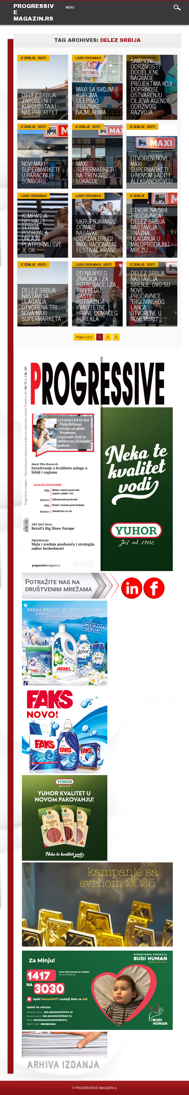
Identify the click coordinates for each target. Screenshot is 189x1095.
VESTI (42, 58)
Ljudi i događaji (88, 58)
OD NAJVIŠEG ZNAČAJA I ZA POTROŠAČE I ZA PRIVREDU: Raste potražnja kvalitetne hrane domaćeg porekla (97, 295)
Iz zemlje (28, 58)
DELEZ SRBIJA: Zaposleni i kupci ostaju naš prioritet (40, 103)
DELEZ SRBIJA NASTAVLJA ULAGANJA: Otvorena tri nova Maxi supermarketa (41, 304)
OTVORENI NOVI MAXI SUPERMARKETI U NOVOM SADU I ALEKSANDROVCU (151, 169)
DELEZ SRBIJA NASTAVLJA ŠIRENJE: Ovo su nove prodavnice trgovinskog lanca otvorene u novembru (150, 295)
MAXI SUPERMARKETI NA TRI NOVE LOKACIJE (95, 172)
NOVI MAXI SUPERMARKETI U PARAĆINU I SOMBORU (40, 172)
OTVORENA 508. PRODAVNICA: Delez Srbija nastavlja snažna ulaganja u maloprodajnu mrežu (150, 230)
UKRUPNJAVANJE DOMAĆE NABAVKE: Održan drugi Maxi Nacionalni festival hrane (96, 236)
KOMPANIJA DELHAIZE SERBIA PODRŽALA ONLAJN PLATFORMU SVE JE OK (42, 233)
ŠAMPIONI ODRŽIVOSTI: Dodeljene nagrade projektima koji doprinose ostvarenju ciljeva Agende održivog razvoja (151, 86)
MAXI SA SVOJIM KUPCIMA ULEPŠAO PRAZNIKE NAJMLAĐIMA (94, 100)
